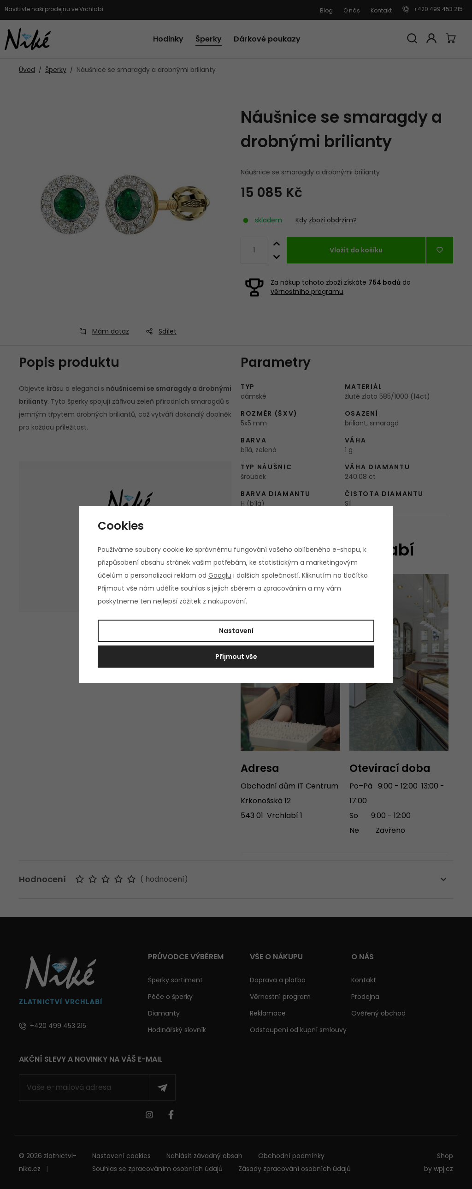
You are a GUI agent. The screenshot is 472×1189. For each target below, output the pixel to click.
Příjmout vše (236, 656)
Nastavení (236, 630)
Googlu (219, 575)
